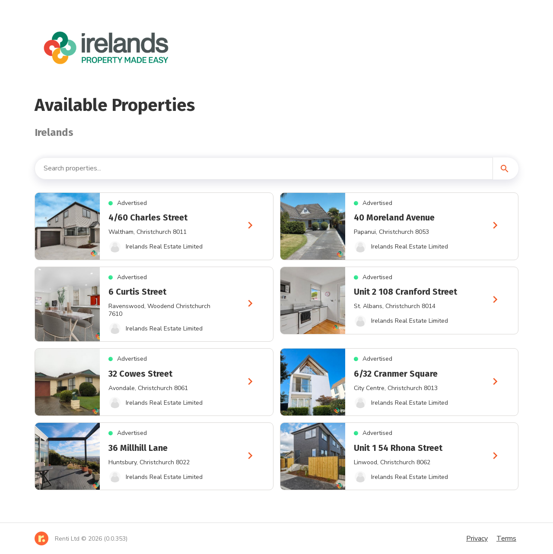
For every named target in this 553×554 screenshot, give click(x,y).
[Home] (81, 538)
